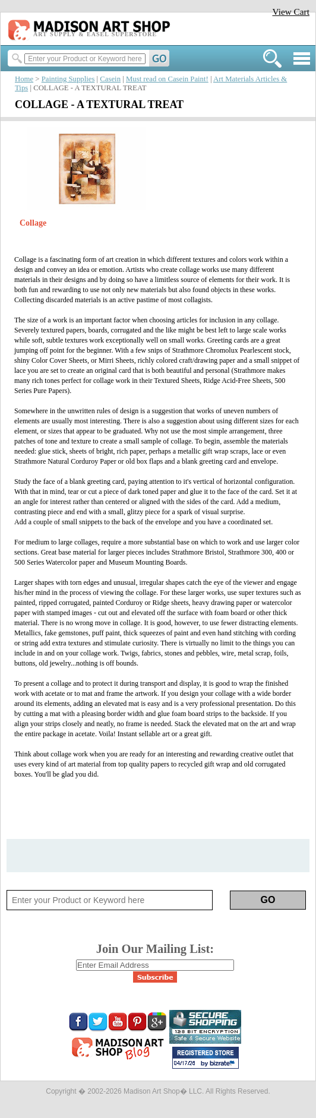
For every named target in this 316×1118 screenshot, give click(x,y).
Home (24, 79)
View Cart (290, 12)
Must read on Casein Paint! (167, 79)
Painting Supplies (68, 79)
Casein (110, 79)
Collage (33, 222)
